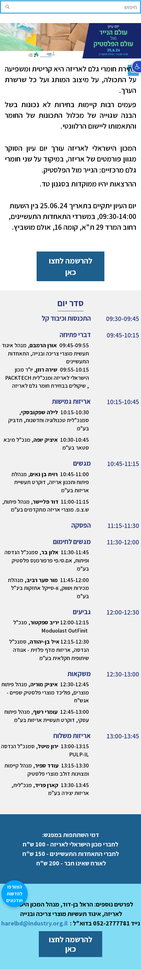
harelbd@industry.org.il (34, 923)
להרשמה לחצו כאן (70, 266)
